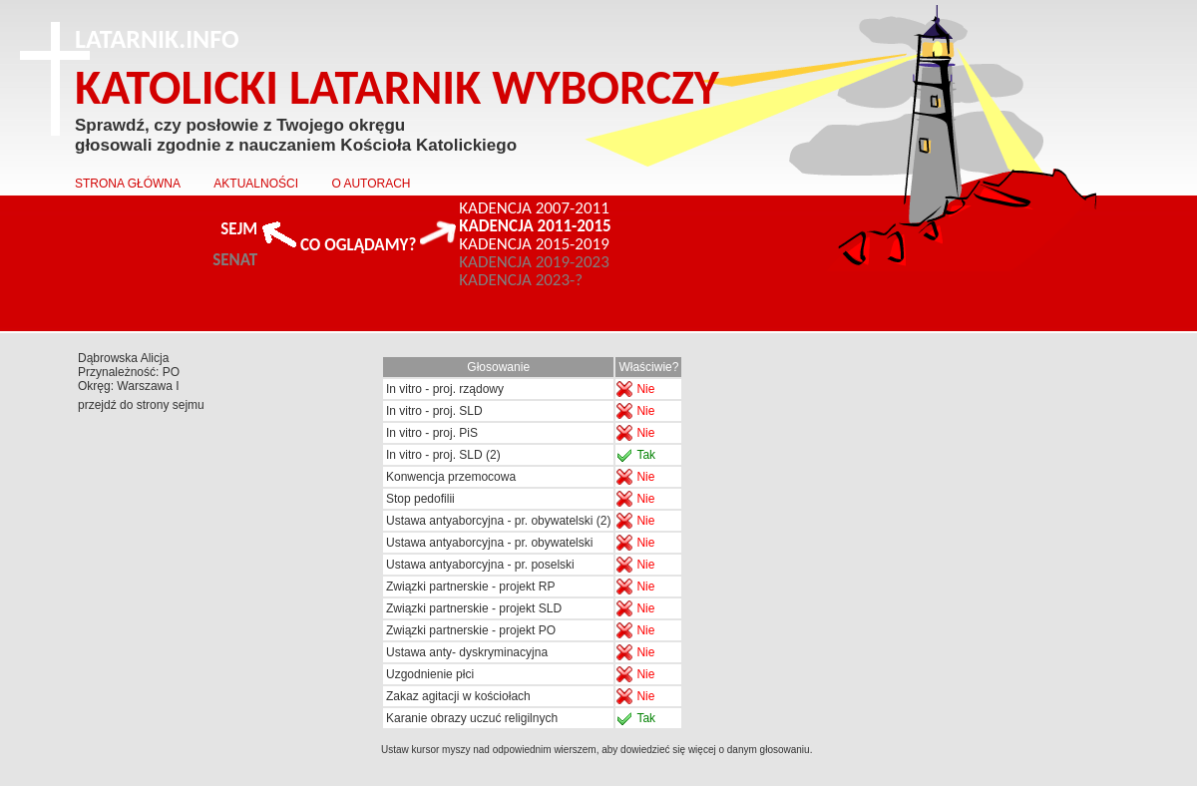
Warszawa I (148, 386)
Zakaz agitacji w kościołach (458, 696)
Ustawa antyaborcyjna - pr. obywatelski (489, 543)
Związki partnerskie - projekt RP (470, 586)
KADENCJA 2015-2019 (534, 244)
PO (171, 372)
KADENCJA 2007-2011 (534, 208)
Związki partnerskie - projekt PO (471, 630)
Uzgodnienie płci (430, 674)
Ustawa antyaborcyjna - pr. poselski (480, 565)
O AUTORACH (370, 184)
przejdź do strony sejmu (141, 405)
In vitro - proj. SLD (434, 411)
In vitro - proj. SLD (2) (443, 455)
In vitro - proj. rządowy (445, 389)
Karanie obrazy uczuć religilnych (472, 718)
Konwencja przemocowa (451, 477)
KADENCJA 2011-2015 (534, 226)
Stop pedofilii (420, 499)
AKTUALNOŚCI (255, 184)
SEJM (238, 228)
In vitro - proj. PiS (432, 433)
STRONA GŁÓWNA (128, 184)
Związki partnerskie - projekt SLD (474, 608)
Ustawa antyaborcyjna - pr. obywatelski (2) (498, 521)
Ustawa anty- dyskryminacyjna (467, 652)
